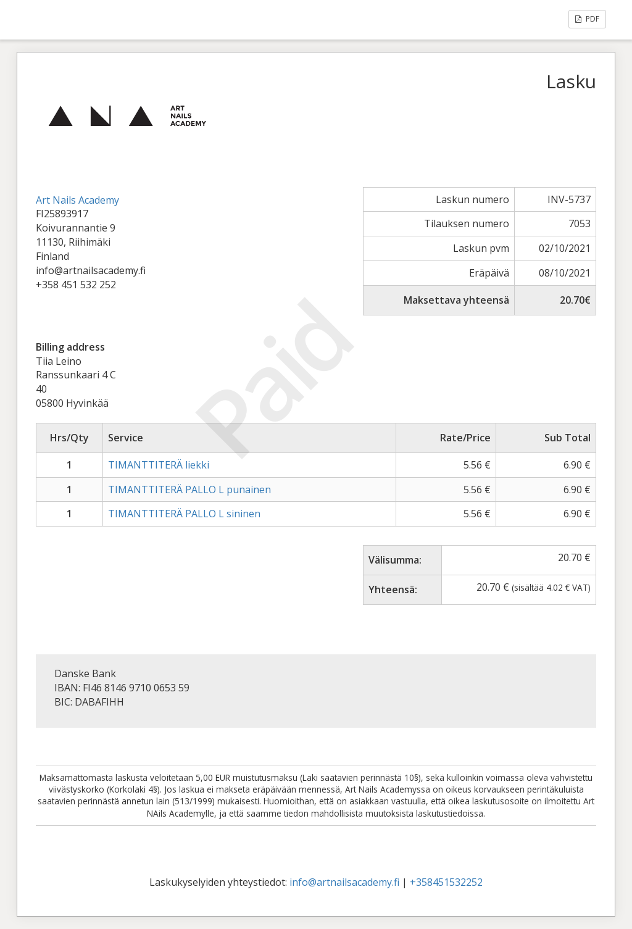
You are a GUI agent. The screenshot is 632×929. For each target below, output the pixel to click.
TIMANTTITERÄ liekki (158, 465)
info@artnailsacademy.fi (344, 882)
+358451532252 (446, 882)
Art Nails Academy (77, 200)
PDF (587, 19)
